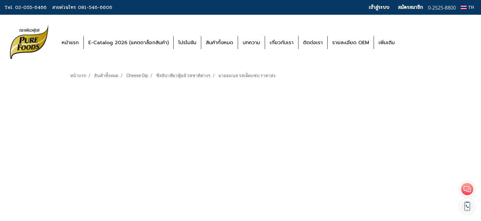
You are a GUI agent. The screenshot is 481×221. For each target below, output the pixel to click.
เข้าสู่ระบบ (379, 7)
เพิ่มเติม (387, 42)
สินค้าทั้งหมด (219, 42)
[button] (408, 42)
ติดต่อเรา (313, 42)
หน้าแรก (70, 42)
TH (467, 7)
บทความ (251, 42)
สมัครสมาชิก (410, 7)
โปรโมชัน (187, 42)
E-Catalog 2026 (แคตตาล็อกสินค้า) (128, 42)
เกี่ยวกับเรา (282, 42)
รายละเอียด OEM (350, 42)
